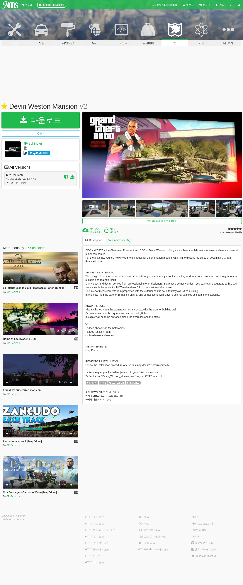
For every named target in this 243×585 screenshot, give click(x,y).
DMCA (195, 536)
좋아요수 (114, 232)
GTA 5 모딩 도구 (94, 517)
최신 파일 (143, 517)
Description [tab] (93, 240)
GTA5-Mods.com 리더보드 (153, 549)
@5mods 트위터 (202, 543)
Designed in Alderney (13, 515)
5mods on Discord (203, 556)
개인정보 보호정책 (202, 523)
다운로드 (40, 120)
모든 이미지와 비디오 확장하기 (162, 221)
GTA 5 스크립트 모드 (97, 542)
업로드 (188, 4)
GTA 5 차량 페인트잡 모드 (100, 530)
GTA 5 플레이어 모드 (97, 549)
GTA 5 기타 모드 (94, 562)
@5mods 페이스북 (203, 549)
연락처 (195, 517)
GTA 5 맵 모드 (93, 555)
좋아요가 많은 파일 (149, 530)
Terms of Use (199, 530)
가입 (220, 4)
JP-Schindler (32, 143)
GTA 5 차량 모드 (94, 523)
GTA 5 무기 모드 (94, 536)
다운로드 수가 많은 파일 (152, 536)
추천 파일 (143, 523)
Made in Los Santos (12, 519)
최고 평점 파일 (146, 542)
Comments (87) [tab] (119, 240)
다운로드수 (95, 232)
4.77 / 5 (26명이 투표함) (231, 232)
